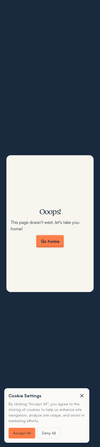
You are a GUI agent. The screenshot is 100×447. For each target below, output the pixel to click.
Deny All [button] (49, 433)
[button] (82, 395)
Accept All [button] (22, 433)
